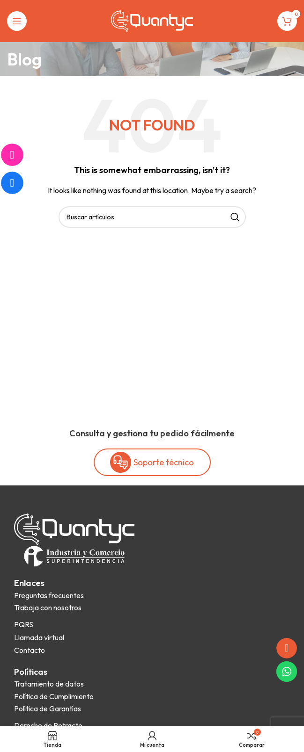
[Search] (152, 217)
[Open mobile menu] (16, 21)
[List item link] (49, 596)
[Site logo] (152, 20)
